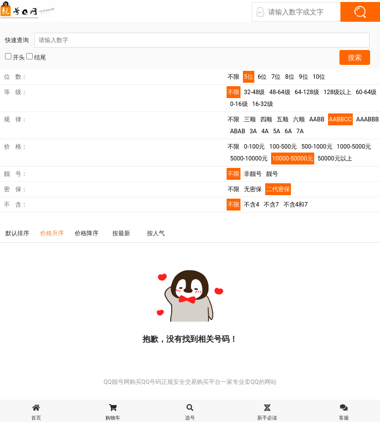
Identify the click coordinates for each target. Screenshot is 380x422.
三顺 (250, 119)
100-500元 (283, 146)
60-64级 (366, 92)
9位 (303, 76)
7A (300, 131)
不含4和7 (296, 204)
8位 (289, 76)
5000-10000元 (249, 158)
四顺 (266, 119)
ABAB (237, 131)
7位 (276, 76)
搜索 (355, 57)
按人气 (156, 233)
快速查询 (187, 40)
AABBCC (340, 119)
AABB (317, 119)
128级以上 (337, 92)
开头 (15, 57)
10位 (319, 76)
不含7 (271, 204)
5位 (248, 76)
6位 (262, 76)
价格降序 (86, 233)
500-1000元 (316, 146)
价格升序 (52, 233)
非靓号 (253, 173)
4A (265, 131)
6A (288, 131)
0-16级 (239, 104)
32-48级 (254, 92)
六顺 (299, 119)
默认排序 (17, 233)
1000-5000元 (354, 146)
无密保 (253, 189)
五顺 (282, 119)
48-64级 (279, 92)
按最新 (121, 233)
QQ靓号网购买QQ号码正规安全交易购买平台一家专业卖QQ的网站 (190, 381)
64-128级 (307, 92)
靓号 (272, 173)
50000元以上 (335, 158)
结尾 (36, 57)
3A (253, 131)
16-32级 (262, 104)
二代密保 (278, 189)
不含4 (251, 204)
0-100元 (254, 146)
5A (277, 131)
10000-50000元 (292, 158)
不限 (233, 76)
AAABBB (367, 119)
